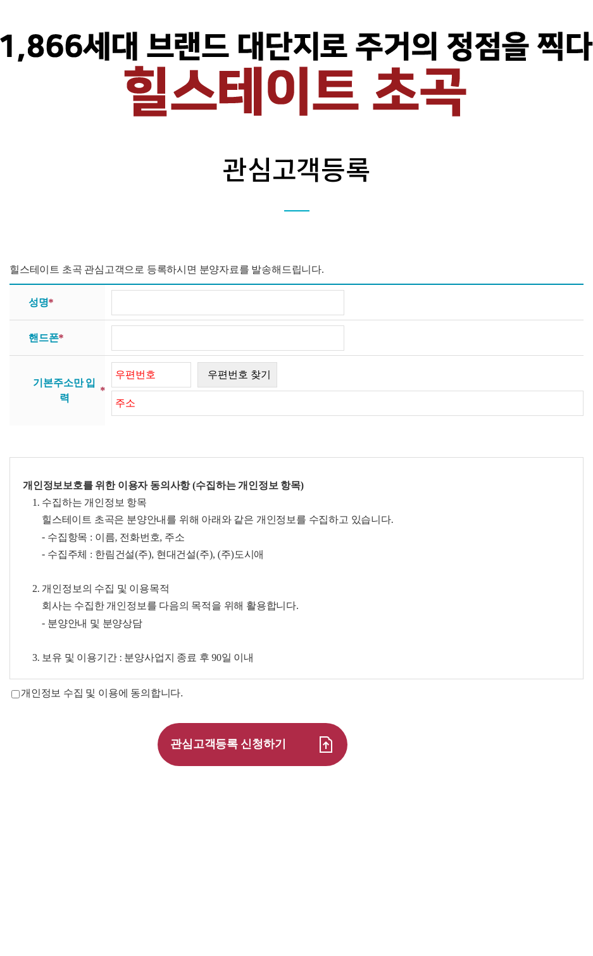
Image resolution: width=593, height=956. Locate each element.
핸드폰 (45, 338)
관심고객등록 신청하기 (252, 744)
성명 (40, 302)
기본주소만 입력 (69, 390)
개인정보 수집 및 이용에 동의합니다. (102, 693)
